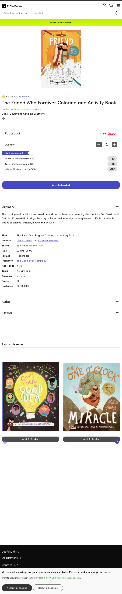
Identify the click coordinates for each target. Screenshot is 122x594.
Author (6, 301)
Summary (8, 207)
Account (104, 5)
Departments (10, 557)
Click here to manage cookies (66, 577)
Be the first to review (17, 96)
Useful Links (9, 551)
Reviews (7, 312)
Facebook (112, 565)
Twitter (106, 564)
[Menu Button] (118, 5)
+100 (112, 169)
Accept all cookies (17, 587)
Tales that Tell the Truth (30, 245)
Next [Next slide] (119, 22)
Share (3, 119)
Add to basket (61, 185)
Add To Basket (30, 439)
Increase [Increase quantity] (114, 144)
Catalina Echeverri (34, 113)
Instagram (118, 564)
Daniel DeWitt (10, 113)
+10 (112, 158)
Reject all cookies (48, 587)
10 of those (12, 6)
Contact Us (9, 565)
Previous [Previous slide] (2, 22)
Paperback (12, 133)
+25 (112, 164)
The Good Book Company (31, 260)
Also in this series (12, 344)
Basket (111, 5)
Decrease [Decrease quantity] (99, 144)
